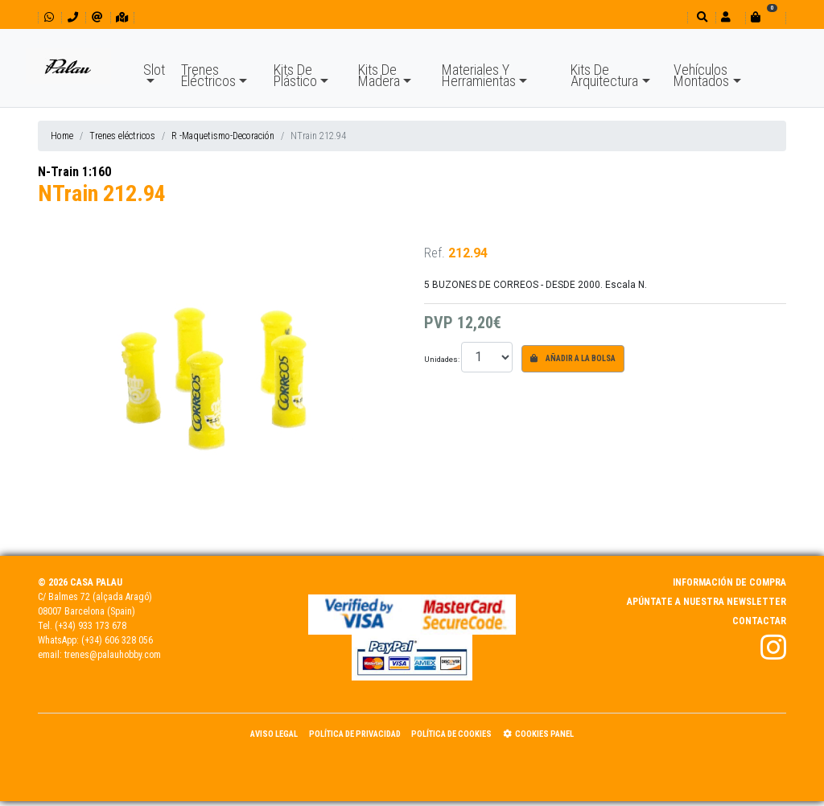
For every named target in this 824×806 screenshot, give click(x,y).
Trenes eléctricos (122, 136)
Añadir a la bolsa (573, 358)
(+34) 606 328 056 (117, 640)
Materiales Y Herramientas (479, 75)
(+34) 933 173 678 (90, 625)
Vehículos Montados (701, 75)
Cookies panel (538, 734)
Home (62, 136)
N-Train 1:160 (74, 171)
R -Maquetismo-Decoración (222, 136)
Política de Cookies (451, 734)
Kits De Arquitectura (604, 75)
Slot (154, 69)
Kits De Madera (379, 75)
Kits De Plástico (295, 75)
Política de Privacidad (355, 734)
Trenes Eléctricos (208, 75)
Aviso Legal (274, 734)
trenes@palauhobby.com (112, 654)
